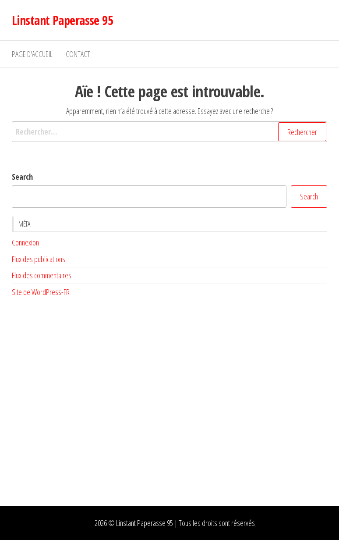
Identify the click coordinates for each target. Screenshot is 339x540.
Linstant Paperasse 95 (62, 20)
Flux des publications (38, 259)
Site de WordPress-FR (41, 292)
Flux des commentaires (41, 275)
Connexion (25, 242)
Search (22, 176)
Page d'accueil (32, 54)
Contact (78, 54)
